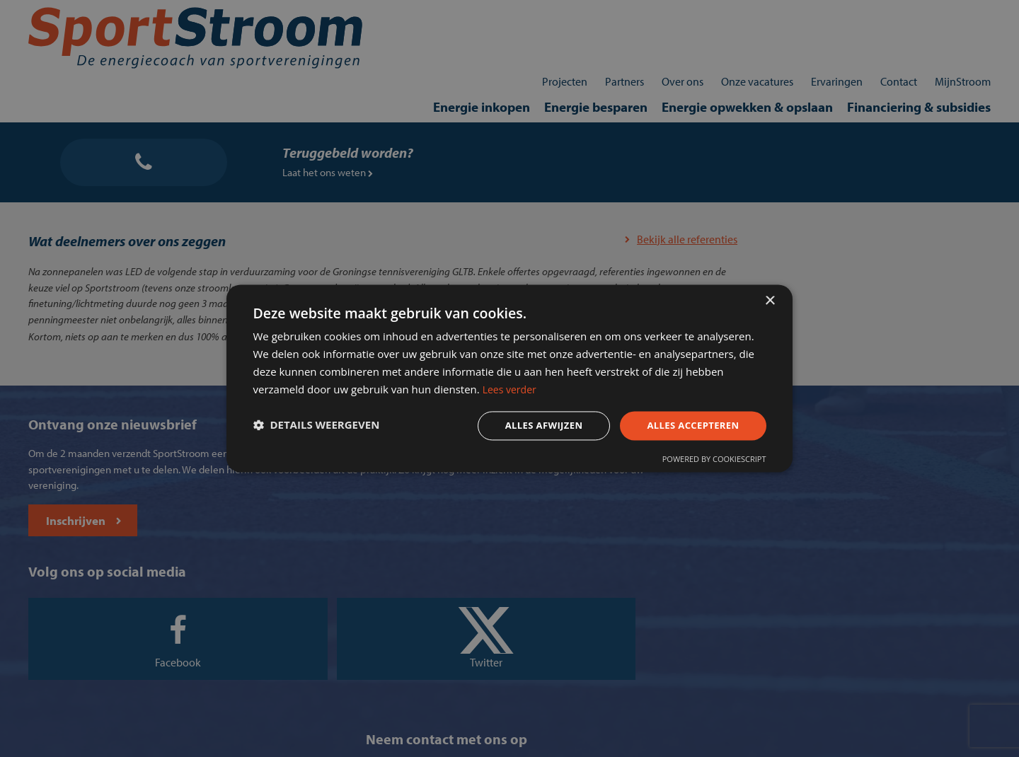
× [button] (769, 294)
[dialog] (509, 378)
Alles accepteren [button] (677, 427)
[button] (328, 427)
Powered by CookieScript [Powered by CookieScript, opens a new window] (702, 463)
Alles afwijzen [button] (522, 427)
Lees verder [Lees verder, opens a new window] (655, 388)
